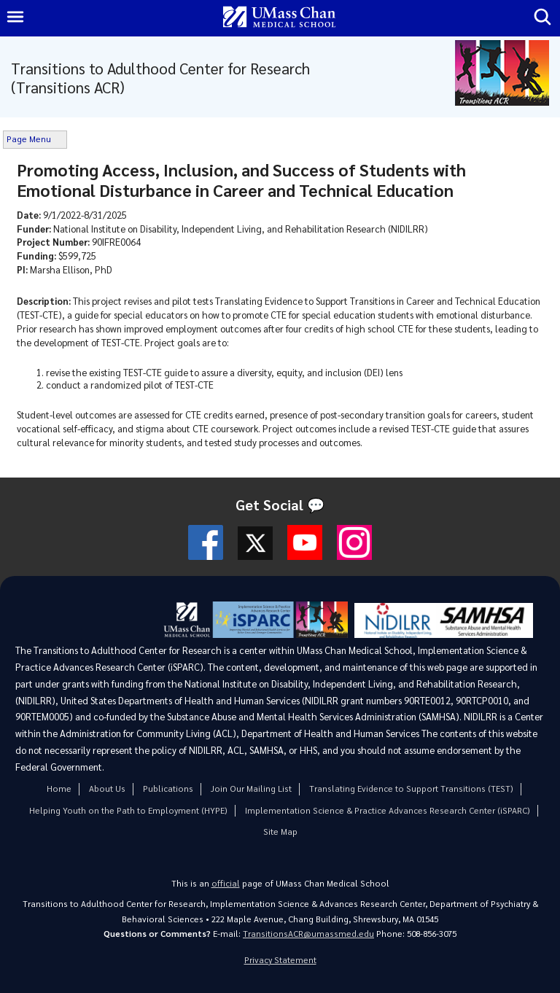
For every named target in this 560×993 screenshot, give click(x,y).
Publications (168, 788)
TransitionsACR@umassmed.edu (308, 933)
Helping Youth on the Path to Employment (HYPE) (128, 810)
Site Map (280, 831)
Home (59, 788)
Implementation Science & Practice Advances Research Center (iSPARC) (387, 810)
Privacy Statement (280, 959)
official (225, 883)
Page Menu (29, 138)
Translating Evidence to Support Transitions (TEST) (411, 788)
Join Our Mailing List (251, 788)
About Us (107, 788)
